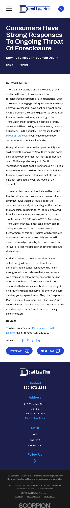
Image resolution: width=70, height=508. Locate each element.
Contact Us (34, 445)
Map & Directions (35, 418)
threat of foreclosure (18, 135)
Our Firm (35, 439)
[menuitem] (19, 496)
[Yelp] (35, 461)
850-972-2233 (35, 387)
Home (34, 434)
